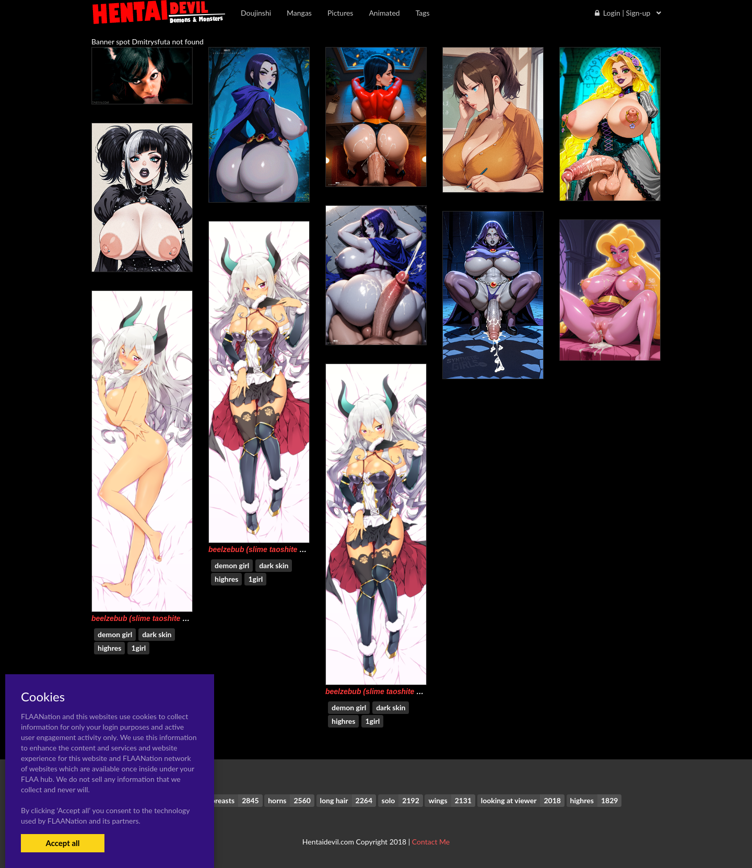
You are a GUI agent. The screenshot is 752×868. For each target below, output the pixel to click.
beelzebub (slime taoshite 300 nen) (268, 549)
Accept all (62, 843)
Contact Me (431, 841)
